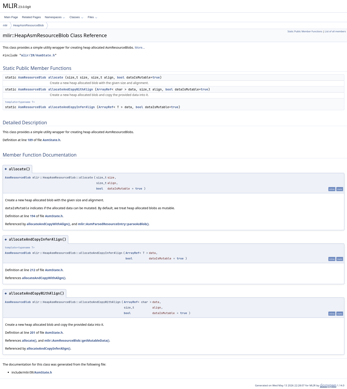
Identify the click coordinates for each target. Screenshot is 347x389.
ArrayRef (104, 89)
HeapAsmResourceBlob (28, 25)
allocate (55, 77)
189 (30, 140)
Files (92, 17)
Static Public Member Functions (304, 31)
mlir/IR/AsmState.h (38, 55)
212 (32, 270)
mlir (5, 25)
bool (121, 77)
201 (32, 332)
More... (140, 47)
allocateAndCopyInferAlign (71, 107)
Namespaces (55, 17)
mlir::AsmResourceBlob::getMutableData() (76, 340)
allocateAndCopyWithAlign (70, 89)
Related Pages (31, 17)
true (156, 77)
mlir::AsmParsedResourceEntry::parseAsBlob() (113, 224)
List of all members (335, 31)
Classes (76, 17)
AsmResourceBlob (32, 77)
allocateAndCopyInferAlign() (48, 348)
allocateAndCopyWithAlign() (48, 224)
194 (32, 216)
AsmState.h (51, 140)
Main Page (11, 17)
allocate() (29, 340)
